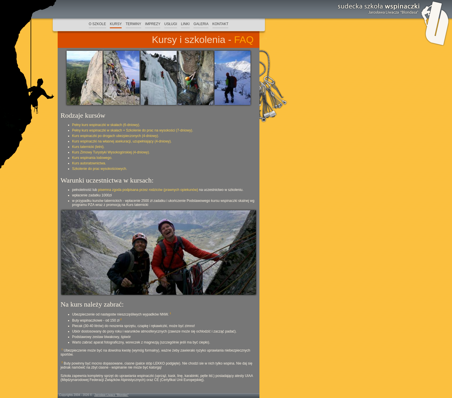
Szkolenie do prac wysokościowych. (99, 169)
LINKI (185, 24)
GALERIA (200, 24)
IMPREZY (152, 24)
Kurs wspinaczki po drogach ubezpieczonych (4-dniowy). (115, 136)
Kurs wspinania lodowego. (92, 158)
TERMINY (133, 24)
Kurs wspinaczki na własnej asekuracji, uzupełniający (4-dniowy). (122, 141)
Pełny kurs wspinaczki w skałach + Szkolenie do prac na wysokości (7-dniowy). (132, 130)
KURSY (116, 24)
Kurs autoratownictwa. (89, 163)
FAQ (244, 39)
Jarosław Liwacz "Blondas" (111, 395)
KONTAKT (220, 24)
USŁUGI (170, 24)
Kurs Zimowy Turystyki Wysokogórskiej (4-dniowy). (111, 152)
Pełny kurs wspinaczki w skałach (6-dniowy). (106, 125)
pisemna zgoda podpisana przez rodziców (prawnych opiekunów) (148, 190)
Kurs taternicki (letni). (88, 147)
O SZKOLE (97, 24)
